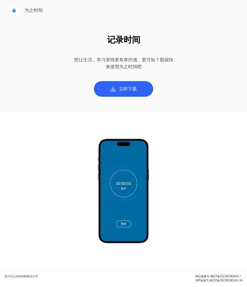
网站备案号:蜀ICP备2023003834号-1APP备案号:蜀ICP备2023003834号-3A (218, 278)
